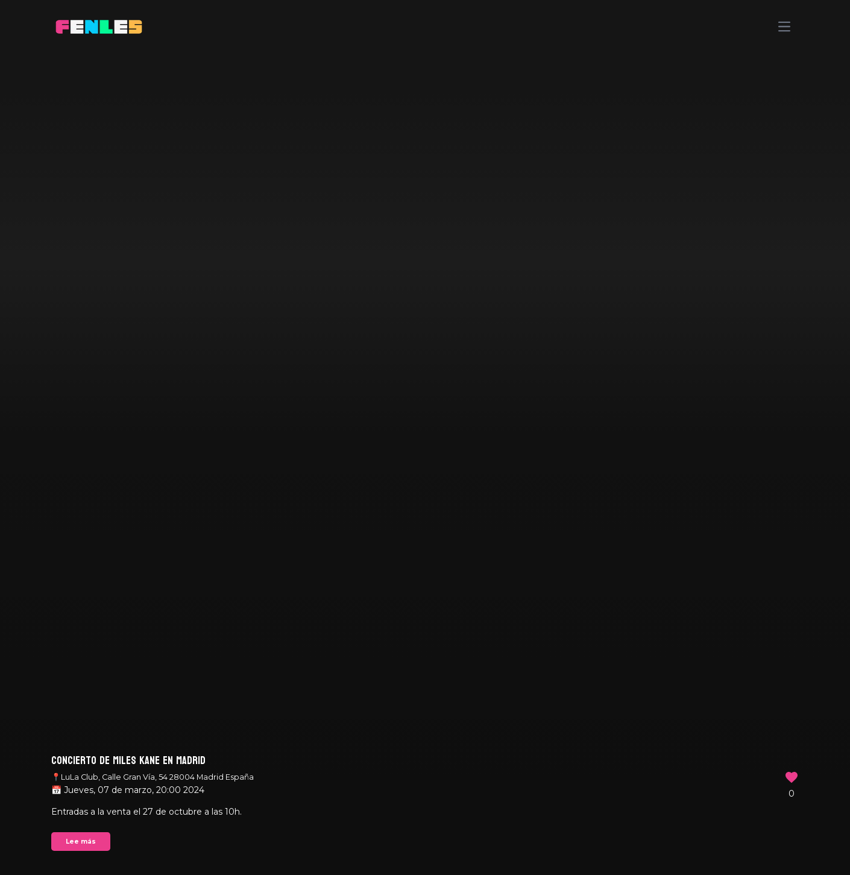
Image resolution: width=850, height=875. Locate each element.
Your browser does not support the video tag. (425, 437)
